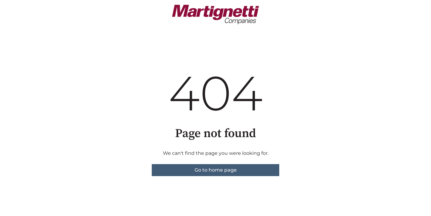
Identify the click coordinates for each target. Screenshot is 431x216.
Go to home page (216, 170)
